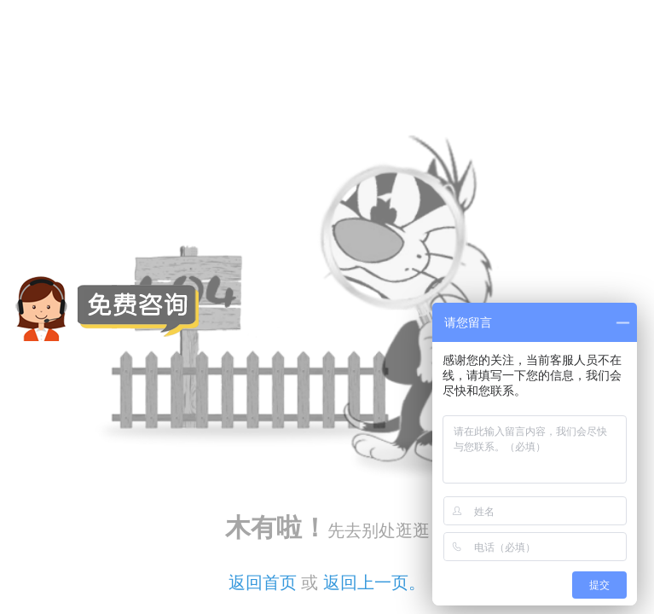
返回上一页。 (374, 582)
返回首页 (263, 582)
